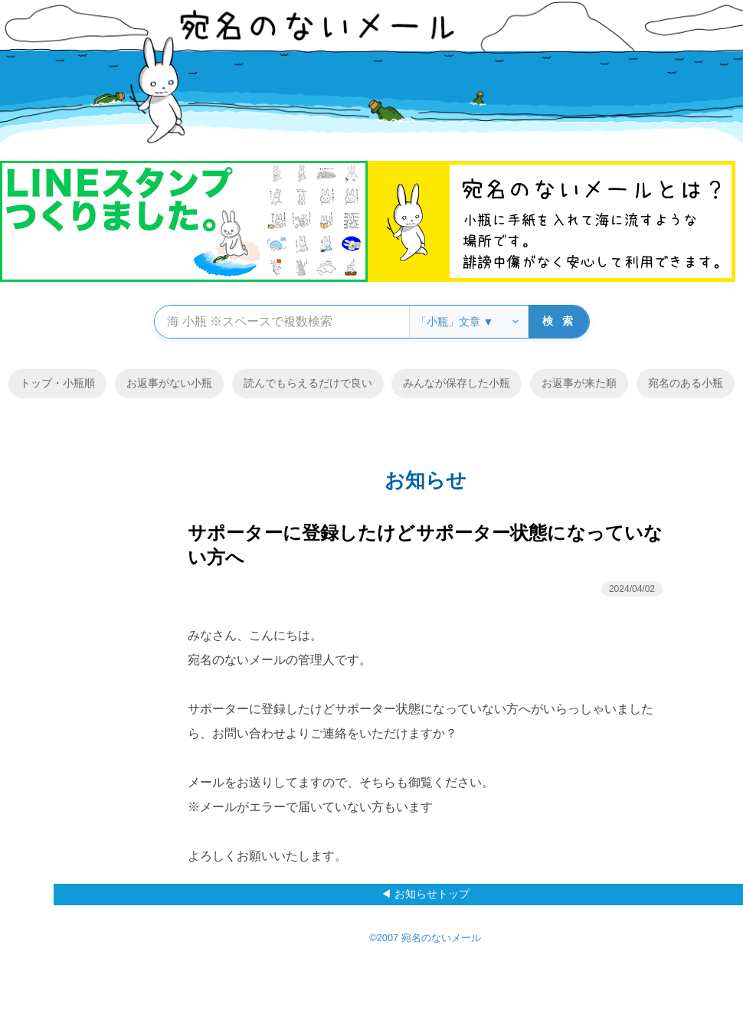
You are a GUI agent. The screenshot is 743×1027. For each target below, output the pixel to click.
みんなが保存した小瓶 (456, 383)
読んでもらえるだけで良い (308, 383)
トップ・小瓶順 (57, 383)
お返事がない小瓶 (169, 383)
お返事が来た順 (579, 383)
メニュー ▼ (628, 514)
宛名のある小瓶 (685, 383)
